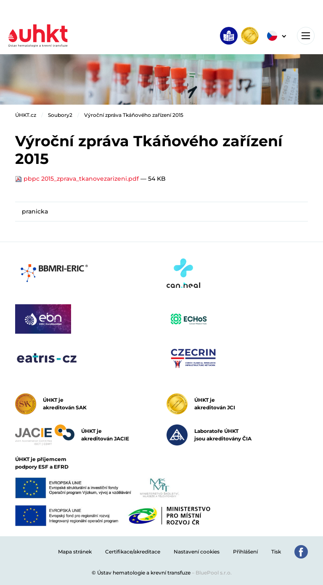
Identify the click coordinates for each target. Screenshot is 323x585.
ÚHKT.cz (25, 115)
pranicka (35, 211)
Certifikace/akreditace (132, 551)
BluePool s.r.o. (214, 572)
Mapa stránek (75, 551)
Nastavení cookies (197, 551)
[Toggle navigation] (306, 36)
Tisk (276, 551)
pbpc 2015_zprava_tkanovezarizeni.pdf (77, 178)
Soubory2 (60, 115)
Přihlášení (245, 551)
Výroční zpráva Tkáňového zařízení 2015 (133, 115)
